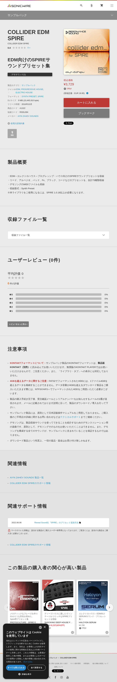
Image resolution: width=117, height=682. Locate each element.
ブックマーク (86, 113)
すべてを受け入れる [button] (16, 667)
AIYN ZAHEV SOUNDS (28, 116)
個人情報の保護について (100, 663)
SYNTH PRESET (29, 96)
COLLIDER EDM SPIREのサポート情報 (30, 483)
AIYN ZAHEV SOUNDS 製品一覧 (27, 477)
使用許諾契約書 (16, 123)
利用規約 (86, 663)
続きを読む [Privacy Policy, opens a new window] (28, 661)
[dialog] (26, 651)
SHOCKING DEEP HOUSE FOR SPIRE (62, 622)
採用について (58, 667)
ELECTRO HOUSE (24, 92)
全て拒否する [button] (36, 667)
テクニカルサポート (70, 417)
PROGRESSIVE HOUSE (32, 89)
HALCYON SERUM (87, 622)
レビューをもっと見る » (18, 324)
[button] (109, 607)
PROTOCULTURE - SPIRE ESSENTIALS (28, 622)
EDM (18, 89)
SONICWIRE (19, 5)
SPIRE (41, 96)
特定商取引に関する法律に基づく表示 (55, 663)
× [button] (44, 627)
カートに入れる (86, 102)
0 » (29, 48)
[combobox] (40, 627)
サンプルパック (28, 85)
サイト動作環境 (75, 663)
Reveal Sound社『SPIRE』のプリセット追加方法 (56, 522)
